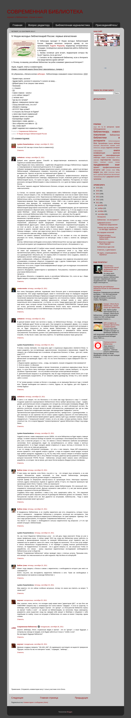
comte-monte (22, 288)
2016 (98, 188)
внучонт (20, 600)
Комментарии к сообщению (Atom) (35, 702)
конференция (99, 153)
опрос (103, 157)
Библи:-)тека (22, 470)
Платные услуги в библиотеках (110, 343)
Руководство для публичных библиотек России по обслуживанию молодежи (107, 288)
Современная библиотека (28, 131)
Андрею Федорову (57, 46)
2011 (98, 203)
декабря (101, 205)
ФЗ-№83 (102, 127)
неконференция (113, 155)
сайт (103, 170)
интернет (116, 148)
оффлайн (96, 160)
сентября (101, 214)
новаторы (97, 157)
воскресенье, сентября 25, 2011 (35, 600)
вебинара (41, 74)
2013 (98, 197)
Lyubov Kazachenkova (25, 144)
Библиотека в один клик (105, 247)
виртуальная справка (108, 145)
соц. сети (103, 172)
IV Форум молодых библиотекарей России (32, 134)
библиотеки (115, 135)
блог (95, 143)
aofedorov (21, 157)
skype (95, 127)
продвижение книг (107, 164)
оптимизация (111, 157)
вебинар (117, 143)
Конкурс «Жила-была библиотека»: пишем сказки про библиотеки (112, 305)
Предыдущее (81, 698)
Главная (17, 25)
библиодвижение (100, 129)
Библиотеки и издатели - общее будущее (106, 243)
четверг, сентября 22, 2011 (43, 144)
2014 (98, 194)
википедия (97, 145)
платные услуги (106, 162)
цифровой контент (113, 177)
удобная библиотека (104, 174)
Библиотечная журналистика (73, 25)
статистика (111, 172)
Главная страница (49, 698)
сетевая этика (110, 170)
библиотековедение (114, 141)
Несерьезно (101, 217)
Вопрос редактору (39, 25)
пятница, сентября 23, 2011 (37, 288)
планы (96, 162)
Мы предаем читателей (105, 232)
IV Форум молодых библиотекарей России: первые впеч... (106, 237)
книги (117, 150)
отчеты (118, 157)
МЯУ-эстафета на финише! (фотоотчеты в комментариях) (111, 325)
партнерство (105, 160)
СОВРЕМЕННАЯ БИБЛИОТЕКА (45, 11)
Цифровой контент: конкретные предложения (107, 223)
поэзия (117, 162)
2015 (98, 191)
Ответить (20, 150)
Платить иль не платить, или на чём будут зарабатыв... (107, 228)
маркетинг (98, 155)
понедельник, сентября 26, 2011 (52, 627)
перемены (116, 160)
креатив (116, 153)
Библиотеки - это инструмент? (108, 220)
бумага (111, 143)
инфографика (98, 150)
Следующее (17, 698)
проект (96, 167)
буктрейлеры (103, 143)
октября (101, 211)
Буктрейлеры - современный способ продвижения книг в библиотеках (111, 268)
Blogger (69, 712)
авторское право (113, 127)
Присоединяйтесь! (106, 25)
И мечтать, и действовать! (106, 250)
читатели (97, 179)
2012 (98, 200)
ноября (100, 208)
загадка (103, 147)
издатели (109, 148)
